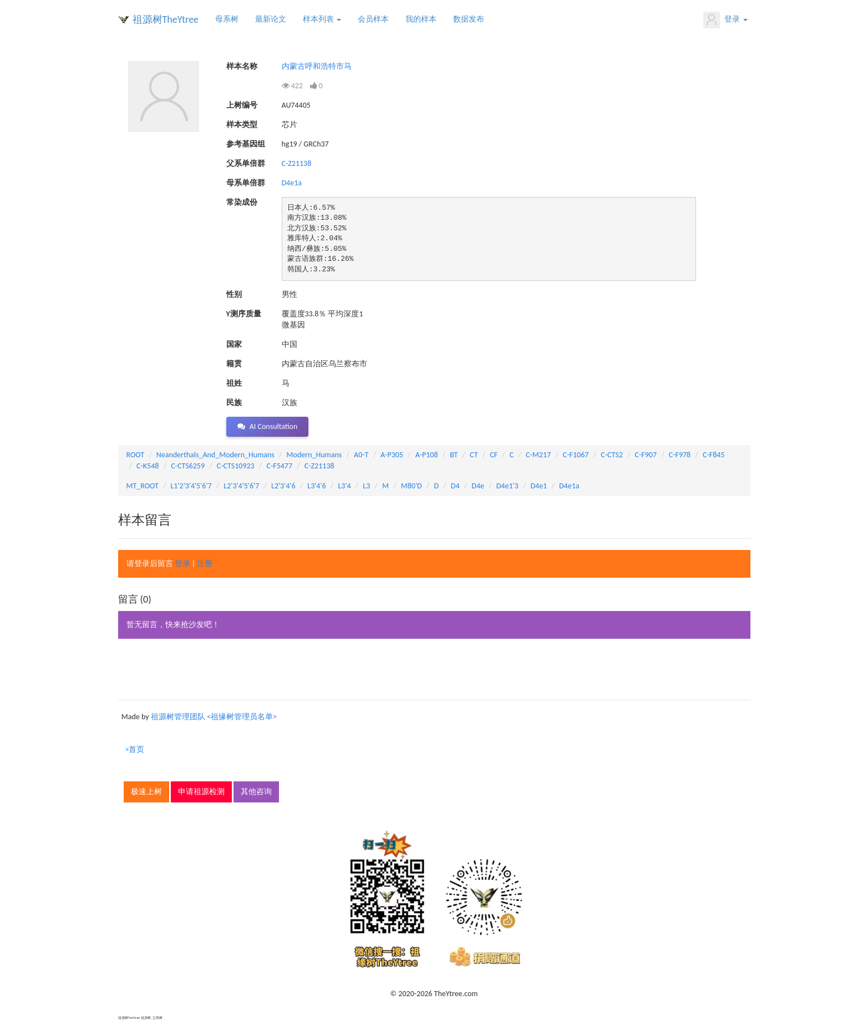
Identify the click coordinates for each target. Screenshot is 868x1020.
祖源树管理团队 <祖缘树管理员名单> (214, 716)
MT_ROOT (142, 486)
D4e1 (538, 486)
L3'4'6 (316, 486)
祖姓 (234, 383)
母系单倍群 (245, 183)
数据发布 (468, 19)
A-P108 (426, 454)
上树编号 (241, 105)
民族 (234, 402)
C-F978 (680, 454)
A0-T (361, 454)
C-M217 (538, 454)
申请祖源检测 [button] (201, 791)
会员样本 (373, 19)
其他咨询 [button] (256, 791)
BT (454, 454)
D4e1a (292, 183)
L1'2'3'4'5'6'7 (190, 486)
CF (494, 454)
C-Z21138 (297, 163)
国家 (234, 344)
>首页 (135, 749)
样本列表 (322, 19)
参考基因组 (245, 144)
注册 (204, 563)
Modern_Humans (314, 454)
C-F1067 (576, 454)
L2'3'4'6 (283, 486)
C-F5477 (279, 466)
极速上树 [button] (146, 791)
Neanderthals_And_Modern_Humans (215, 454)
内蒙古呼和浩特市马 (317, 66)
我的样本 (420, 19)
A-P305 (391, 454)
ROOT (135, 454)
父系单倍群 (245, 163)
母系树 (226, 19)
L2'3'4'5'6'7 (241, 486)
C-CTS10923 (236, 466)
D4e (477, 486)
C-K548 (147, 466)
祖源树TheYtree (166, 19)
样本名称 (241, 66)
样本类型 (241, 124)
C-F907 (646, 454)
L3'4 (344, 486)
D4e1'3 (507, 486)
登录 (725, 20)
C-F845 (713, 454)
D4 (455, 486)
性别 (234, 294)
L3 (366, 486)
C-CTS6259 (188, 466)
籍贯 (234, 363)
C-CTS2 (612, 454)
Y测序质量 (243, 314)
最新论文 (270, 19)
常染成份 (241, 202)
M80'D (411, 486)
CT (474, 454)
